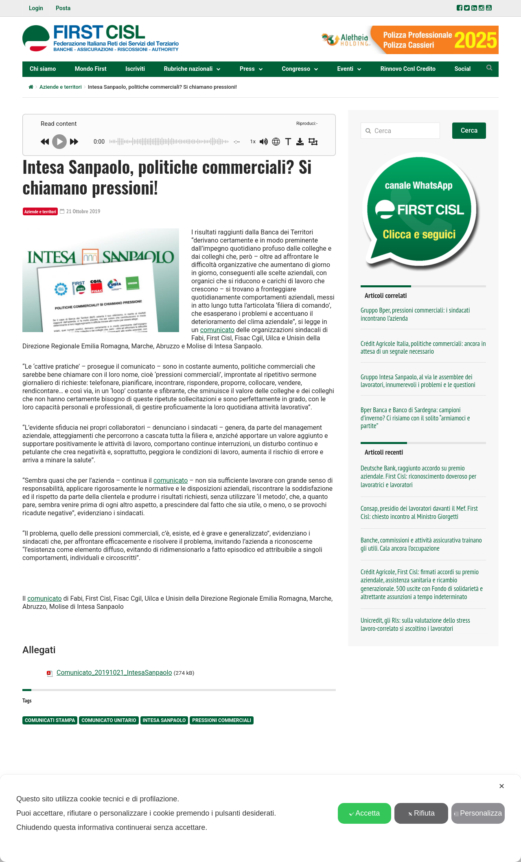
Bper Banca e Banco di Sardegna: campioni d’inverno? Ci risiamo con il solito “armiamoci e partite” (415, 417)
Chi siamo (43, 69)
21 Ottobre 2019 (80, 211)
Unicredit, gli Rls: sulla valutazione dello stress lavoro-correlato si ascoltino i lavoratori (415, 624)
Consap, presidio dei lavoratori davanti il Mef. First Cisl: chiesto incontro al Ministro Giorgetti (419, 512)
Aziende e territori (60, 87)
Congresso (296, 69)
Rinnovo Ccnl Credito (408, 69)
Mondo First (91, 69)
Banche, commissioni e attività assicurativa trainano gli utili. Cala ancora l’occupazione (421, 544)
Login (36, 8)
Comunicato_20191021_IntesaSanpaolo (114, 672)
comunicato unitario (108, 720)
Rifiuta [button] (421, 813)
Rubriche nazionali (188, 69)
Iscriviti (135, 69)
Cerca (469, 130)
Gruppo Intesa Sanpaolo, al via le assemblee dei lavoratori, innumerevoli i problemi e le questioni (418, 380)
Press (247, 69)
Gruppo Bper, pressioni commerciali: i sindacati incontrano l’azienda (415, 314)
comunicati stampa (50, 720)
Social (463, 69)
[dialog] (260, 818)
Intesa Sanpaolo (164, 720)
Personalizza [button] (478, 813)
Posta (63, 8)
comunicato (217, 330)
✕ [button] (502, 786)
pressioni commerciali (221, 720)
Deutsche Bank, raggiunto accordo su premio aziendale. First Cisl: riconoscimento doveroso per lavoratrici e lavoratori (418, 476)
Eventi (345, 69)
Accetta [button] (364, 813)
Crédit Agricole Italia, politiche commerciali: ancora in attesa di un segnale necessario (423, 347)
